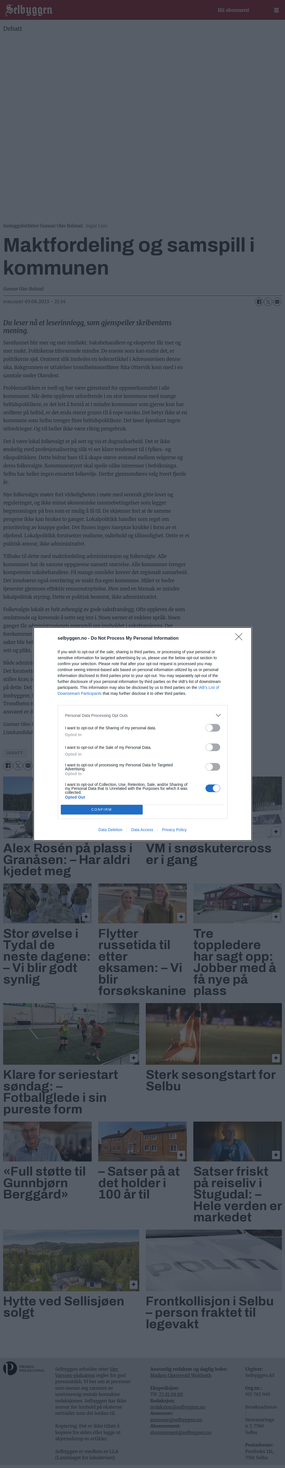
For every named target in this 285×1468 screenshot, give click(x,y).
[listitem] (142, 715)
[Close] (240, 638)
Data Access (142, 829)
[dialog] (143, 734)
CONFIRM (101, 810)
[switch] (212, 728)
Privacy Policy (174, 829)
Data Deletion (110, 829)
